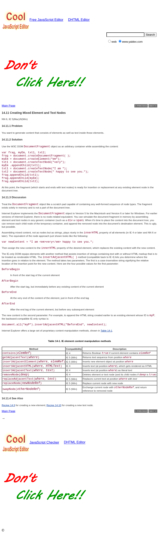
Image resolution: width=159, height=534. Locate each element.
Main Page (8, 105)
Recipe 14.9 (8, 405)
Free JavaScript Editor (32, 20)
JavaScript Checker (30, 442)
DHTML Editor (79, 20)
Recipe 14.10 (54, 405)
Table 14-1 (106, 330)
